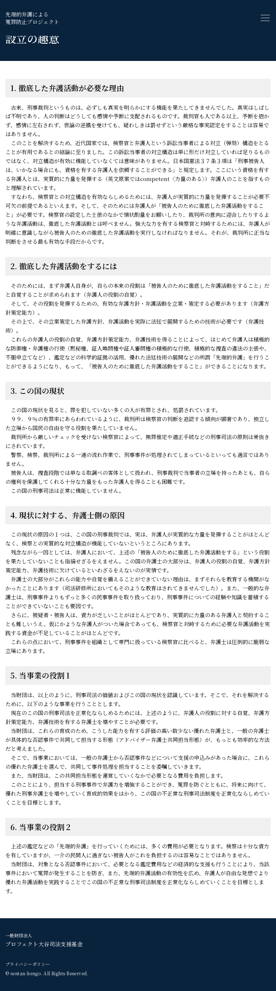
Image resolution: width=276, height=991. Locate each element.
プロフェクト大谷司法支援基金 (44, 940)
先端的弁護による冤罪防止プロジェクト (32, 17)
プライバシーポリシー (27, 964)
